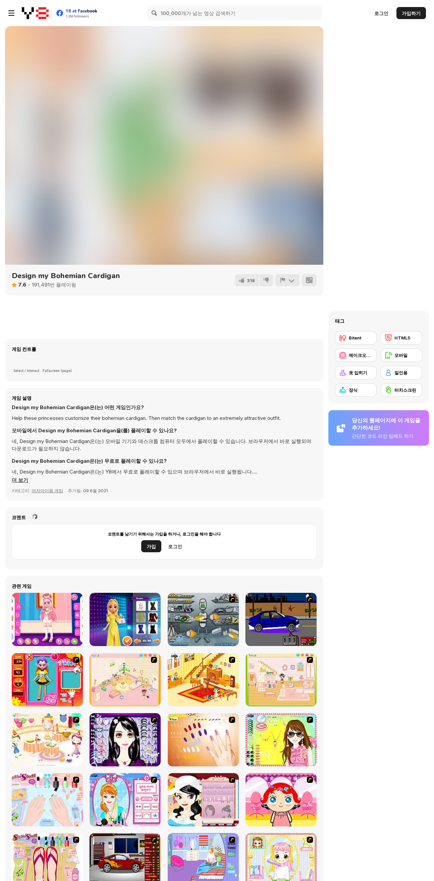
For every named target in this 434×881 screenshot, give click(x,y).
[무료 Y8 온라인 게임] (35, 13)
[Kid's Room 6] (281, 679)
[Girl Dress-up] (203, 799)
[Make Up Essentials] (125, 739)
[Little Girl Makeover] (281, 799)
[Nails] (203, 739)
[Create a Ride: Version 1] (281, 619)
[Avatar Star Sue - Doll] (47, 679)
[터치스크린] (401, 390)
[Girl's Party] (47, 739)
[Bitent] (356, 337)
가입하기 (411, 13)
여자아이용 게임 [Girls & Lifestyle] (47, 490)
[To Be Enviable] (281, 739)
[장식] (356, 390)
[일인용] (401, 372)
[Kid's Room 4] (125, 679)
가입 (151, 546)
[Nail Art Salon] (47, 799)
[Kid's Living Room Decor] (203, 679)
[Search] (154, 13)
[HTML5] (401, 337)
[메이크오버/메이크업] (356, 355)
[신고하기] (287, 280)
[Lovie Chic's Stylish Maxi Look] (125, 619)
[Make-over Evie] (125, 799)
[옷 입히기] (356, 372)
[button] (20, 480)
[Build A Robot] (203, 619)
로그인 (381, 13)
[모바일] (401, 355)
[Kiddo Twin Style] (47, 619)
